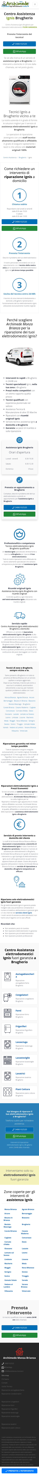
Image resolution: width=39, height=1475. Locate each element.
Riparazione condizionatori (11, 1394)
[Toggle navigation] (35, 4)
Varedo (5, 727)
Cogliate (33, 707)
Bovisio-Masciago (15, 704)
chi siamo (5, 1379)
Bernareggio (8, 701)
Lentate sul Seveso (27, 714)
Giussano (8, 714)
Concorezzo (10, 711)
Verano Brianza (30, 727)
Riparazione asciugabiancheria (13, 1390)
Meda (6, 721)
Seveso (6, 724)
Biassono (32, 701)
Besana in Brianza (20, 701)
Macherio (29, 717)
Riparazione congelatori (10, 1402)
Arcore (31, 697)
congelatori (22, 994)
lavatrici (20, 1073)
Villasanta (15, 731)
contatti (4, 1383)
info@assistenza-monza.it (12, 1371)
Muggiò (12, 721)
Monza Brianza (10, 697)
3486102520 (19, 43)
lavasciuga (21, 1042)
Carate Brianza (8, 707)
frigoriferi (21, 1026)
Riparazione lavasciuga (10, 1412)
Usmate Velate (29, 724)
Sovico (13, 724)
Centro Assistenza (10, 157)
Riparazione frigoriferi (10, 1409)
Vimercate (23, 731)
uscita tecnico (7, 1386)
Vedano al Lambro (16, 727)
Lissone (22, 717)
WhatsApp (19, 51)
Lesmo (8, 717)
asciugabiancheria (25, 975)
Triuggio (20, 724)
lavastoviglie (23, 1057)
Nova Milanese (21, 721)
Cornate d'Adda (22, 711)
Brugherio (22, 157)
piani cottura (23, 1089)
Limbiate (15, 717)
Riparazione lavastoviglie (11, 1416)
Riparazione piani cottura (11, 1428)
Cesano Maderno (22, 707)
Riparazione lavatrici (9, 1424)
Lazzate (16, 714)
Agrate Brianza (22, 697)
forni (18, 1010)
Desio (31, 711)
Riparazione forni (8, 1405)
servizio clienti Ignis (24, 913)
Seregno (32, 721)
